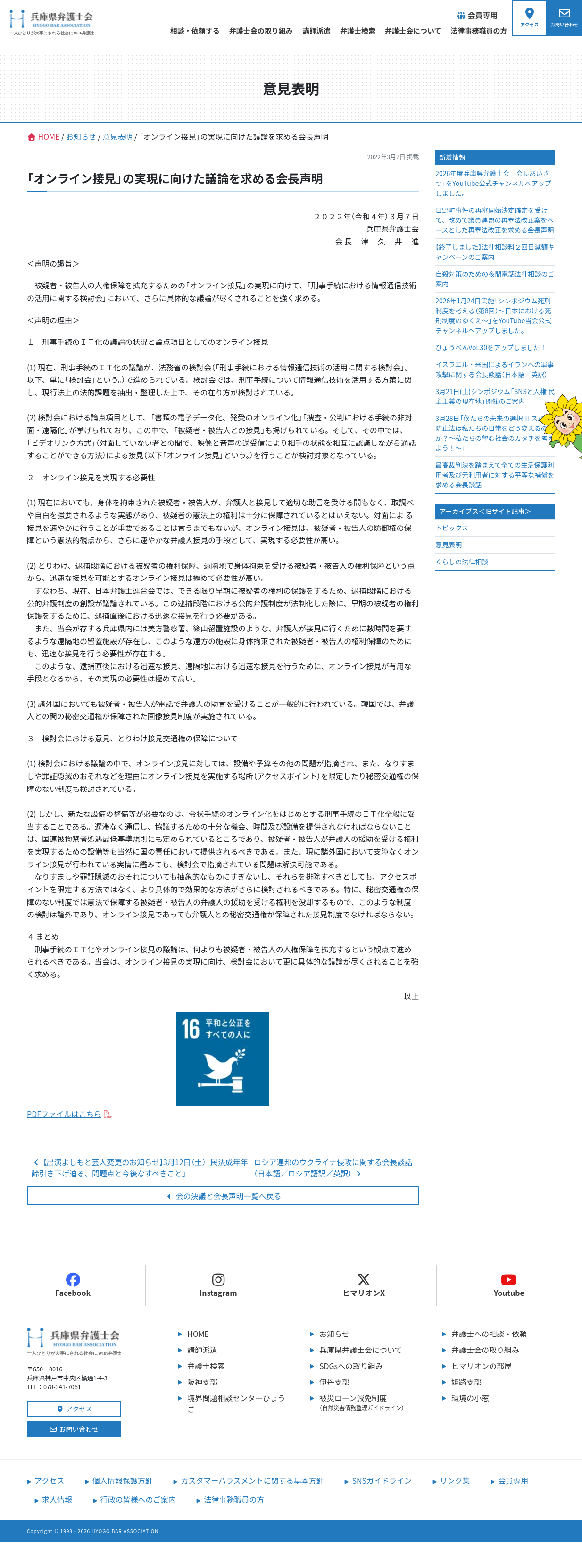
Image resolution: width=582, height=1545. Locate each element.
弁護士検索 (347, 30)
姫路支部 (466, 1384)
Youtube (509, 1288)
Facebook (73, 1288)
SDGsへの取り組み (351, 1368)
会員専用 (513, 1483)
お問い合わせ (74, 1431)
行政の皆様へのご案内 (138, 1502)
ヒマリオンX (363, 1288)
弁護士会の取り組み (251, 30)
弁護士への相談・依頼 (489, 1336)
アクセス (74, 1411)
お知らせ (334, 1336)
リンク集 (455, 1483)
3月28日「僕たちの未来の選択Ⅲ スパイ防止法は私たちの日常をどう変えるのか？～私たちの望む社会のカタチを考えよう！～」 (494, 436)
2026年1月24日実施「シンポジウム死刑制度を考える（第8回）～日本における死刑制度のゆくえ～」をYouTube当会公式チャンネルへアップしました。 (493, 318)
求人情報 (57, 1502)
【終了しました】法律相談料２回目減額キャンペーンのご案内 (494, 255)
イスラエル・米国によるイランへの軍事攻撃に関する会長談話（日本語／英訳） (494, 372)
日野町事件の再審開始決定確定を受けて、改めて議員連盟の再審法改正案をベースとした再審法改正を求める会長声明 (494, 223)
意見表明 (448, 547)
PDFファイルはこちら (64, 1117)
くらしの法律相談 (461, 564)
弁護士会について (402, 30)
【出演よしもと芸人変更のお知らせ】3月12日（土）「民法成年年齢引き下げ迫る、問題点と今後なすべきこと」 (140, 1170)
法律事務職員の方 (469, 30)
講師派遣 (306, 30)
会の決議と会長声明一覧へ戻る (223, 1198)
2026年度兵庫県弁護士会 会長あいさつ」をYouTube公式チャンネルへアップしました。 (493, 186)
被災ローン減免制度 (371, 1405)
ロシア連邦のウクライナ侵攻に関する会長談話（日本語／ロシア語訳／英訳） (333, 1170)
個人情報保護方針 (122, 1483)
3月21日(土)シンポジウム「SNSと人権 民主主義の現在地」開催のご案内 (495, 399)
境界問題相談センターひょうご (236, 1406)
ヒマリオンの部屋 (481, 1368)
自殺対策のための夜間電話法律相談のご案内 (494, 282)
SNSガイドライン (382, 1483)
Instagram (218, 1288)
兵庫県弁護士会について (360, 1352)
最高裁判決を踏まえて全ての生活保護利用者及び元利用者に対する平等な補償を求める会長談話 (494, 478)
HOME (198, 1336)
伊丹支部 (334, 1384)
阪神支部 (202, 1384)
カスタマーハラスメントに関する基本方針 (252, 1483)
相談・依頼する (184, 30)
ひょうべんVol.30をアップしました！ (491, 350)
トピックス (451, 530)
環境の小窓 (470, 1400)
